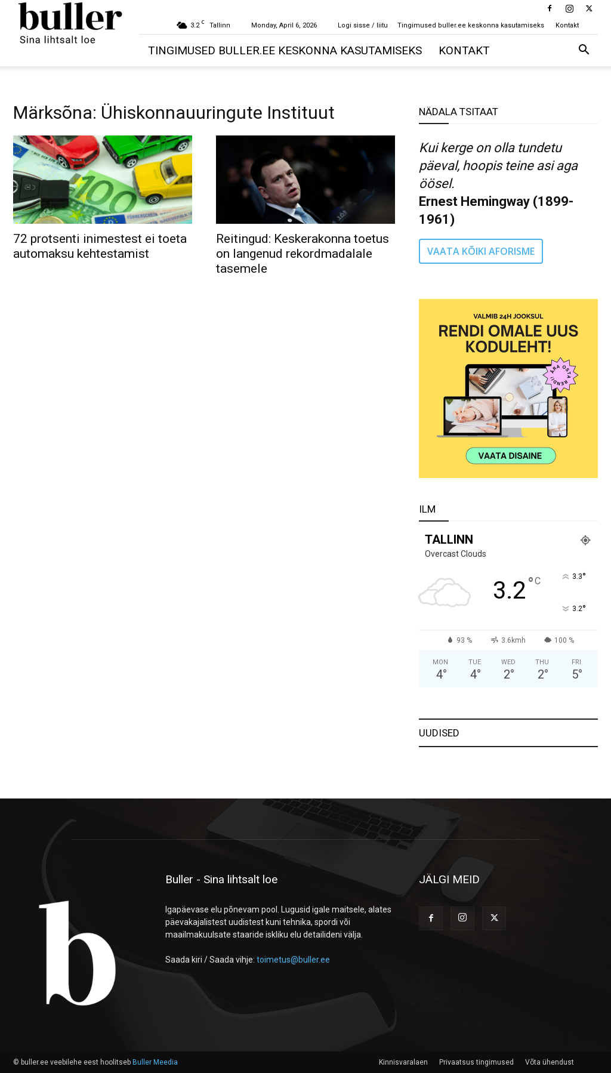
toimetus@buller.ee (293, 959)
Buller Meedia (155, 1062)
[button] (583, 51)
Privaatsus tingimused (476, 1062)
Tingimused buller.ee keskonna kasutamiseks (470, 25)
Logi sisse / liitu (363, 25)
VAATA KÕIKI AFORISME (481, 251)
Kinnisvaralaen (403, 1062)
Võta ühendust (549, 1062)
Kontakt (567, 25)
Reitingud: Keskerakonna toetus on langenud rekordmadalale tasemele (302, 254)
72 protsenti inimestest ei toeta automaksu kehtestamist (100, 246)
